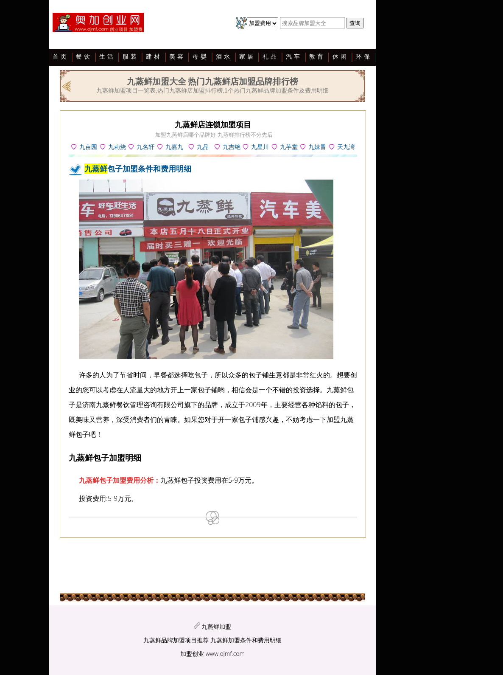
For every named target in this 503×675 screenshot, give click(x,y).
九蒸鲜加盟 (216, 626)
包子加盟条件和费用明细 (137, 168)
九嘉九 (174, 146)
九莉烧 (117, 146)
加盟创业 (192, 654)
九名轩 (145, 146)
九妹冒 (317, 146)
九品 (203, 146)
